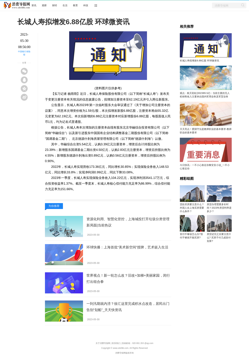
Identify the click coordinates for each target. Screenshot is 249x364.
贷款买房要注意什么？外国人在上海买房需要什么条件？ (192, 208)
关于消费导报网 (103, 343)
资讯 (33, 5)
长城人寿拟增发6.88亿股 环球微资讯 (199, 60)
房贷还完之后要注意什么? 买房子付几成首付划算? (219, 237)
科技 (85, 5)
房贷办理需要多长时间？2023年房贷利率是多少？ (219, 208)
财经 (54, 5)
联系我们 (116, 343)
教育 (75, 5)
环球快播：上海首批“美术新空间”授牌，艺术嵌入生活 (127, 247)
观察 (44, 5)
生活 (65, 5)
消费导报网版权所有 (124, 353)
